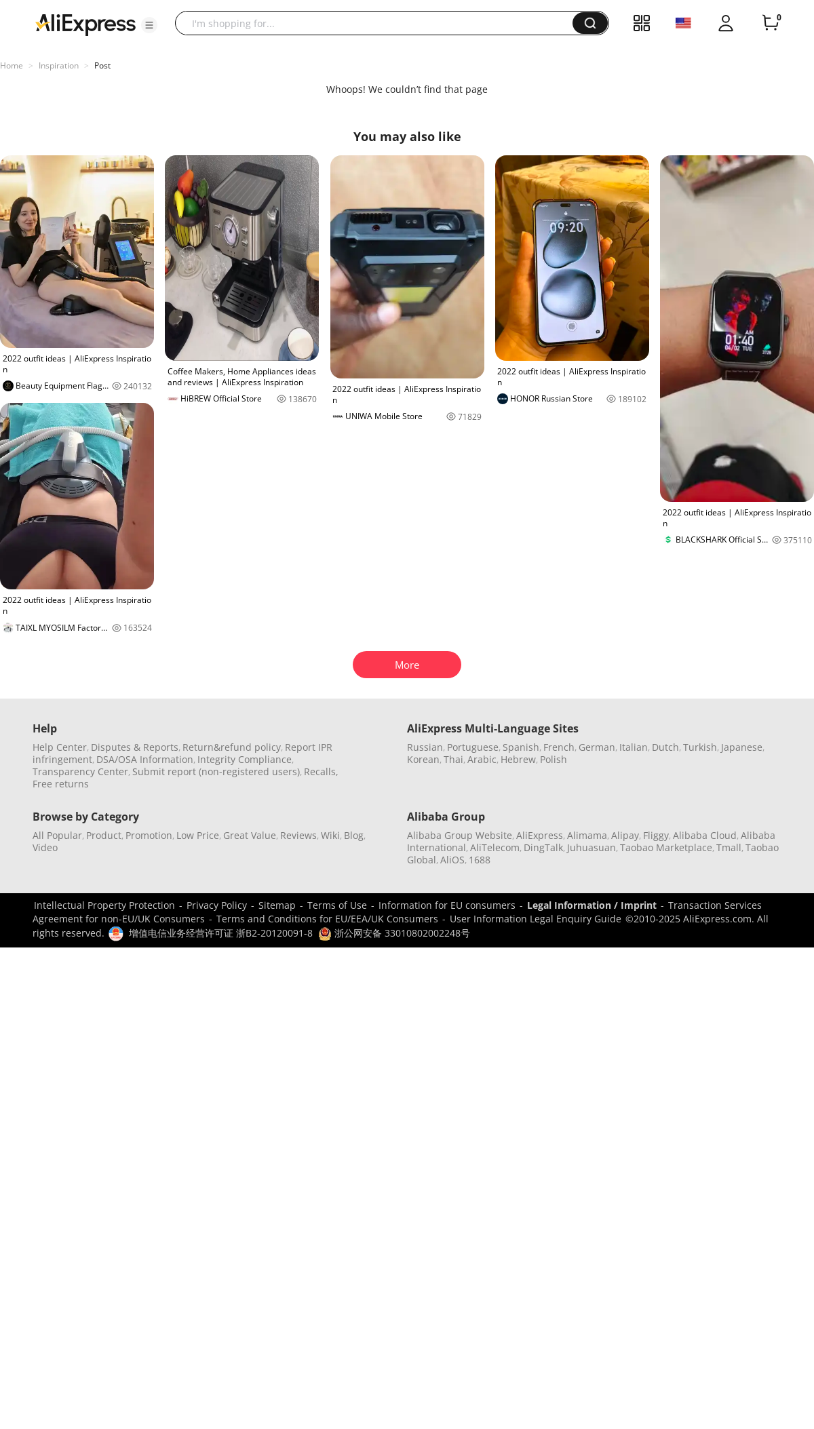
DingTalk (543, 847)
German (597, 747)
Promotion (148, 835)
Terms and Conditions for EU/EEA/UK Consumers (327, 918)
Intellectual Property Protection (104, 905)
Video (45, 847)
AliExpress (539, 835)
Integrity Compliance (244, 759)
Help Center (60, 747)
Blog (354, 835)
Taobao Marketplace (666, 847)
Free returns (61, 783)
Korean (423, 759)
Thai (453, 759)
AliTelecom (495, 847)
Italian (633, 747)
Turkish (700, 747)
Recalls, (321, 771)
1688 (479, 859)
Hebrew (518, 759)
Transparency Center (80, 771)
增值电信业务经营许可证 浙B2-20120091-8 (221, 932)
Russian (425, 747)
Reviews (298, 835)
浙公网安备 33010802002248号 (394, 932)
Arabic (482, 759)
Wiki (330, 835)
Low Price (197, 835)
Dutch (665, 747)
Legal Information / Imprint (592, 905)
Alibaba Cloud (705, 835)
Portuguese (473, 747)
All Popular (57, 835)
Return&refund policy (231, 747)
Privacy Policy (217, 905)
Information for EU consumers (447, 905)
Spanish (521, 747)
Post (102, 65)
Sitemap (277, 905)
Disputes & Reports (134, 747)
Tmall (728, 847)
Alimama (587, 835)
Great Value (249, 835)
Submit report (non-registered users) (216, 771)
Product (103, 835)
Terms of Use (337, 905)
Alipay (625, 835)
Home (11, 65)
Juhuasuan (591, 847)
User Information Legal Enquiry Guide (535, 918)
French (559, 747)
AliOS (452, 859)
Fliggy (656, 835)
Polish (553, 759)
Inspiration (59, 65)
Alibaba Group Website (459, 835)
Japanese (741, 747)
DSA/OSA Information (144, 759)
